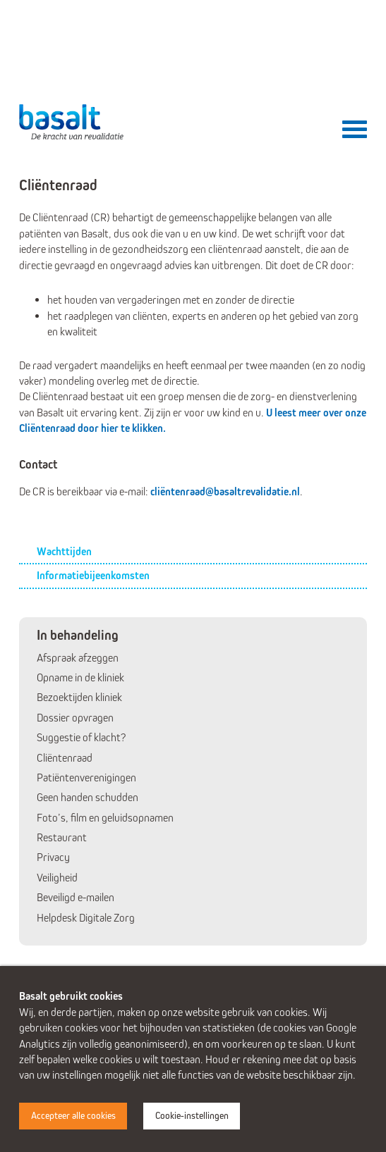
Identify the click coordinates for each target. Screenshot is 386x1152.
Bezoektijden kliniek (79, 697)
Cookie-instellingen (192, 1116)
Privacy (53, 857)
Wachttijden (64, 551)
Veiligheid (57, 877)
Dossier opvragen (75, 717)
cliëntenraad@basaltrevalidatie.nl (225, 491)
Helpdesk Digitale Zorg (86, 917)
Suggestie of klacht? (81, 737)
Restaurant (62, 837)
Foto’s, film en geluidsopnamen (105, 817)
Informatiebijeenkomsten (93, 575)
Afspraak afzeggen (78, 657)
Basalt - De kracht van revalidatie (72, 122)
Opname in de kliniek (80, 677)
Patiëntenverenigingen (86, 777)
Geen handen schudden (87, 797)
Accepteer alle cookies (73, 1116)
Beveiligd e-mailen (75, 897)
